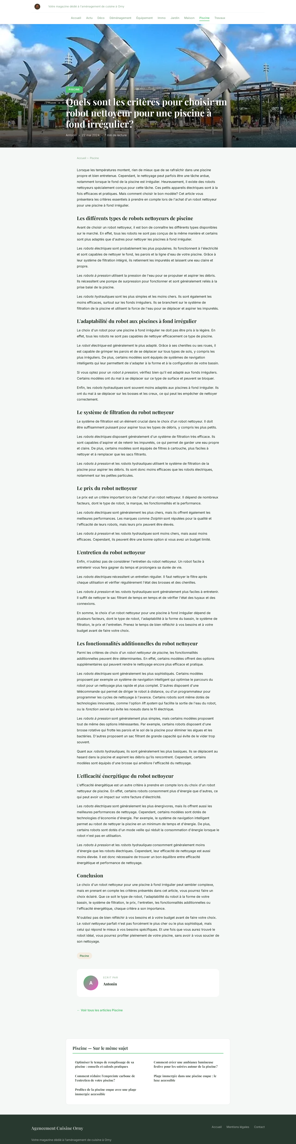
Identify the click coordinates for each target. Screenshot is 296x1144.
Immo (162, 18)
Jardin (175, 18)
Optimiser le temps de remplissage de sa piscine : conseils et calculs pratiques (104, 1064)
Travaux (219, 18)
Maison (189, 18)
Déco (101, 18)
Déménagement (120, 18)
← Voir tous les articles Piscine (100, 1010)
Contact (259, 1127)
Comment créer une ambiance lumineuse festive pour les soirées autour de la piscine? (185, 1064)
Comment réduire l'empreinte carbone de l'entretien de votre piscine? (105, 1078)
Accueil (76, 18)
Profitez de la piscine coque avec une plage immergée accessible (105, 1091)
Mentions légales (238, 1127)
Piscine (204, 18)
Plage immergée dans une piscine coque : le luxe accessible (185, 1078)
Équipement (144, 18)
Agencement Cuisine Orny (57, 1128)
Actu (89, 18)
